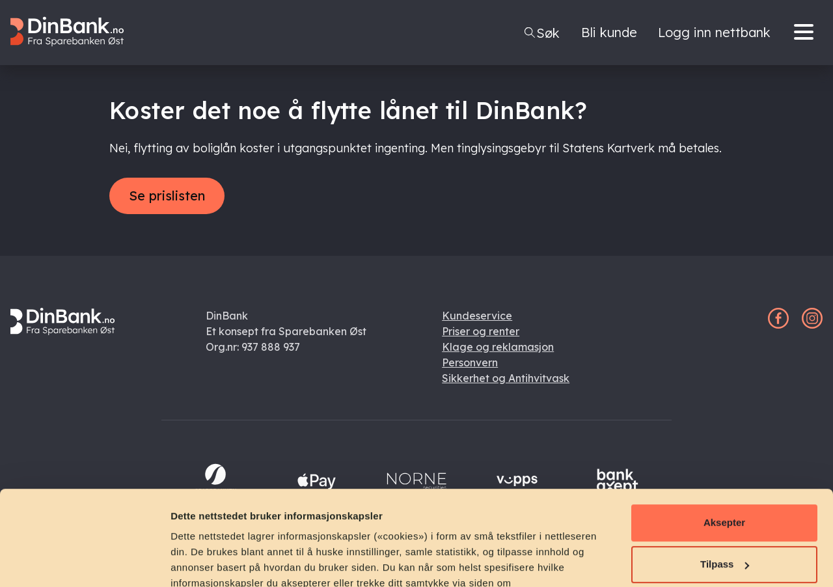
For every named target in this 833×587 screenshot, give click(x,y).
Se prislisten (167, 195)
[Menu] (807, 32)
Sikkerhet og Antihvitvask (505, 378)
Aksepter (724, 433)
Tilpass (724, 475)
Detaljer (189, 561)
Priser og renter (480, 331)
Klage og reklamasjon (498, 346)
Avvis (724, 517)
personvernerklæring (240, 525)
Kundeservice (477, 315)
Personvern (470, 362)
